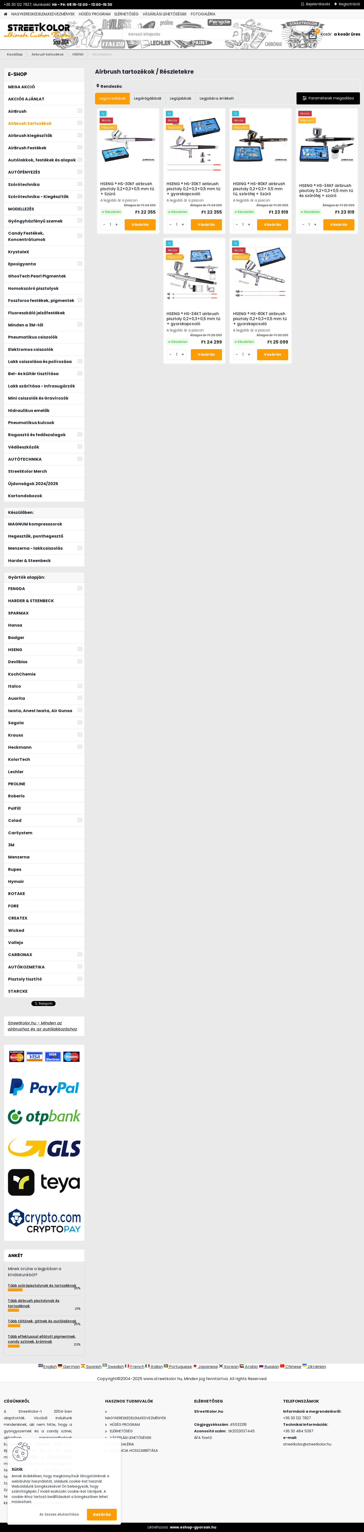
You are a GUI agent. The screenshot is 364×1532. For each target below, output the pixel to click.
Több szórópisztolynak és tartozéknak (42, 1285)
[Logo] (38, 34)
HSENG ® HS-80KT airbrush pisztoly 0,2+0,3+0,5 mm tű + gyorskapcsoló (260, 318)
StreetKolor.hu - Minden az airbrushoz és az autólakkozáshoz (42, 1026)
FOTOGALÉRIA (203, 14)
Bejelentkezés (318, 4)
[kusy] (110, 224)
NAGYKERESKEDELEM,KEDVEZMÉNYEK (43, 14)
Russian (269, 1367)
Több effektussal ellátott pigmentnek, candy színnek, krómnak (42, 1339)
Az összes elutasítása (59, 1514)
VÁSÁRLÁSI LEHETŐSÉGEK (165, 14)
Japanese (205, 1367)
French (134, 1367)
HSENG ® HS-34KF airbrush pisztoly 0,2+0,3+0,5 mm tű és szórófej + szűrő (326, 190)
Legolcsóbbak (112, 98)
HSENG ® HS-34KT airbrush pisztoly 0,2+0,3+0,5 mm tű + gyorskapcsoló (193, 318)
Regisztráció (349, 4)
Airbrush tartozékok (48, 54)
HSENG (78, 54)
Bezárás (102, 1514)
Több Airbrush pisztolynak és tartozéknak (33, 1303)
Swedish (113, 1367)
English (47, 1367)
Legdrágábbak (148, 98)
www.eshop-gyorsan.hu (193, 1527)
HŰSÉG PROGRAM (94, 14)
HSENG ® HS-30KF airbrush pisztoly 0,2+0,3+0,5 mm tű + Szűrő (127, 189)
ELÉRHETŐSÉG (127, 14)
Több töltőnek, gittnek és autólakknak (42, 1321)
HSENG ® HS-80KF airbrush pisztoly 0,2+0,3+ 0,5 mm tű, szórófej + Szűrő (259, 189)
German (69, 1367)
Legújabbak (180, 98)
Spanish (91, 1367)
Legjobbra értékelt (217, 98)
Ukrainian (314, 1367)
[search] (235, 36)
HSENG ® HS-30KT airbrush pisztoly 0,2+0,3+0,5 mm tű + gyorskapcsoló (193, 189)
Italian (154, 1367)
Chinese (290, 1367)
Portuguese (178, 1367)
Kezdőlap (15, 54)
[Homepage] (5, 14)
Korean (229, 1367)
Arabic (249, 1367)
